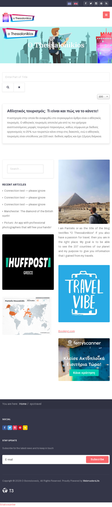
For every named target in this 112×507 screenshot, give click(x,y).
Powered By (8, 490)
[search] (25, 169)
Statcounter (7, 504)
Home (23, 404)
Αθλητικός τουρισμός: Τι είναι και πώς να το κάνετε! (52, 111)
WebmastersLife (91, 481)
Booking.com (66, 331)
